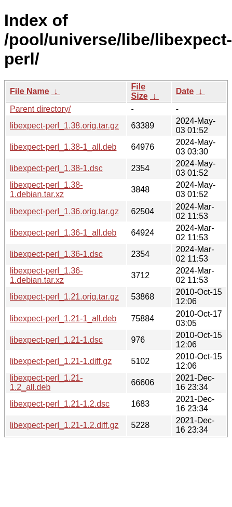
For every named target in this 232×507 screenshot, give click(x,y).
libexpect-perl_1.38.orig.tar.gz (64, 125)
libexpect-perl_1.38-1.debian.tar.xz (46, 189)
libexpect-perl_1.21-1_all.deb (63, 318)
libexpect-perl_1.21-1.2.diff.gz (64, 425)
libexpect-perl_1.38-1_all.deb (63, 146)
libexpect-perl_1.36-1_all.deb (63, 232)
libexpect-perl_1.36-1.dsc (56, 254)
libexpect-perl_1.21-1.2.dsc (60, 403)
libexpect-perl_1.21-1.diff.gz (61, 361)
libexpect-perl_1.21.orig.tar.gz (64, 296)
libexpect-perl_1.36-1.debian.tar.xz (46, 275)
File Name (29, 91)
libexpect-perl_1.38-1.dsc (56, 168)
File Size (139, 91)
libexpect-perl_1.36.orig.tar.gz (64, 211)
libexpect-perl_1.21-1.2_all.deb (46, 382)
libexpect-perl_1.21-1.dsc (56, 339)
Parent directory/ (40, 109)
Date (185, 91)
